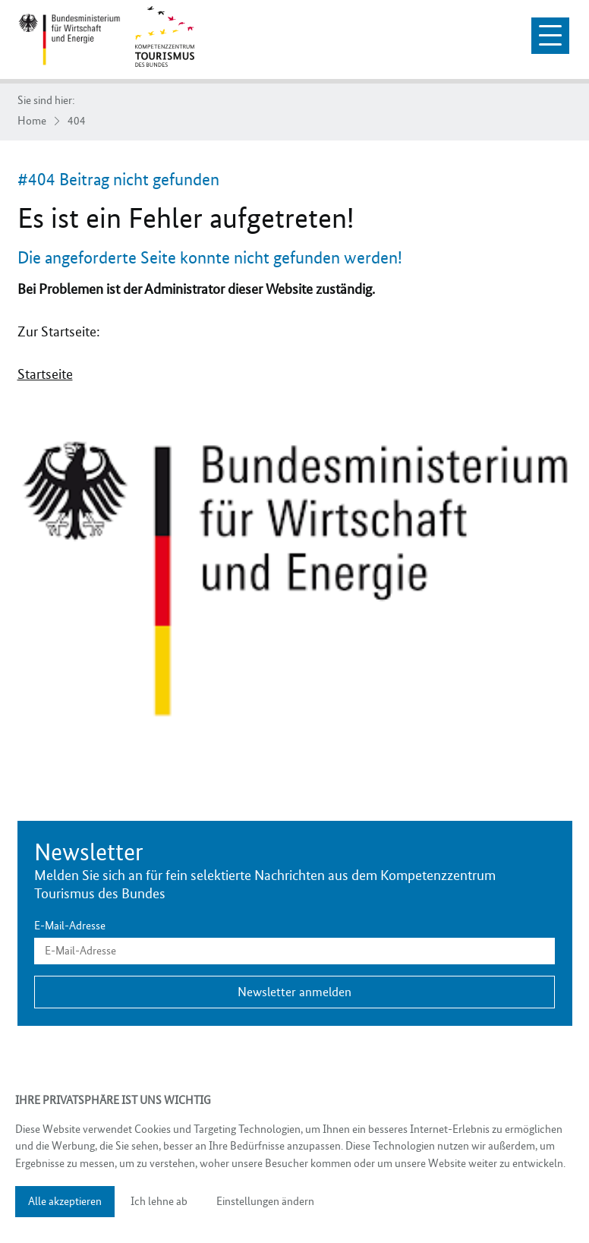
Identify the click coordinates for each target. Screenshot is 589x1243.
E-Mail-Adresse (70, 926)
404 (77, 121)
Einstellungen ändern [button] (265, 1201)
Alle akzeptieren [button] (65, 1201)
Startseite (45, 374)
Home (31, 121)
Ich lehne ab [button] (159, 1201)
